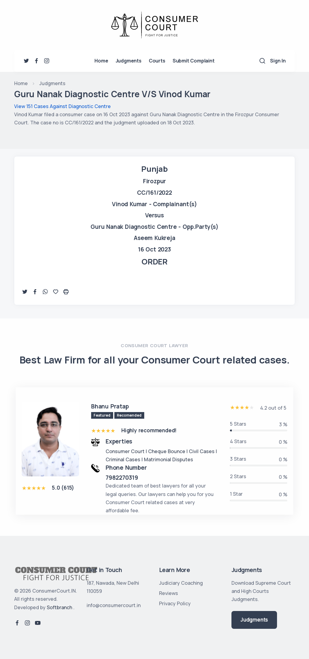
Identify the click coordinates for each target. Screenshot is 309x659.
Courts (157, 60)
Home (101, 60)
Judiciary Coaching (181, 583)
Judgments (129, 60)
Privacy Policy (175, 603)
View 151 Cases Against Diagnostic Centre (62, 106)
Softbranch (59, 607)
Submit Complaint (194, 60)
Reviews (168, 593)
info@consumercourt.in (114, 605)
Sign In (278, 60)
